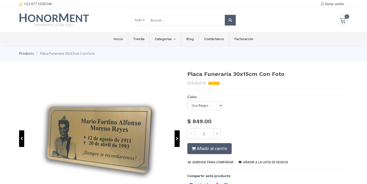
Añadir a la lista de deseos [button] (263, 162)
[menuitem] (118, 38)
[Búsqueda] (230, 20)
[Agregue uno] (217, 134)
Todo (138, 20)
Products (26, 53)
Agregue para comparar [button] (210, 162)
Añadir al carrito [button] (209, 148)
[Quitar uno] (191, 134)
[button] (21, 138)
